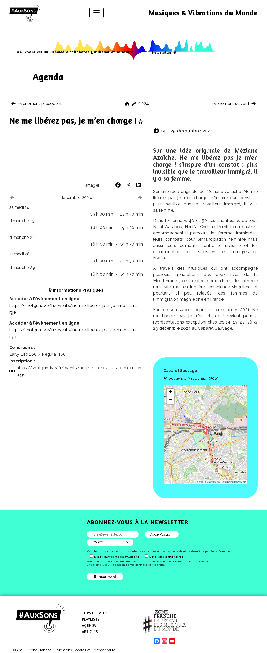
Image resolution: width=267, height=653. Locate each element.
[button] (118, 185)
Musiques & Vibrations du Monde (203, 12)
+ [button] (171, 392)
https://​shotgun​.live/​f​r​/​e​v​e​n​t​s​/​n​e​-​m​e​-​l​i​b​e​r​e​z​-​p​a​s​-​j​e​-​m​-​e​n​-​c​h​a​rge (79, 371)
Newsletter (162, 52)
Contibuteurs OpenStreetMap (226, 481)
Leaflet (199, 481)
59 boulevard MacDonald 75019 (191, 378)
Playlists (90, 619)
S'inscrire (105, 577)
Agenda (89, 625)
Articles (90, 631)
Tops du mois (95, 613)
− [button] (171, 400)
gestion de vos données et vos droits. (140, 564)
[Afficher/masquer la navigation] (96, 13)
